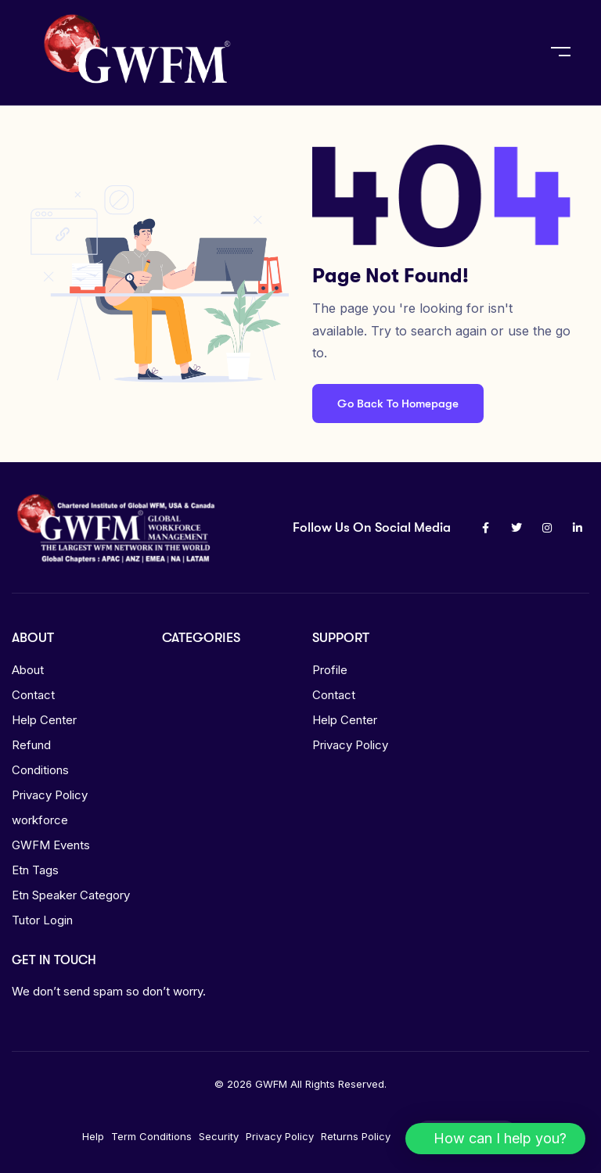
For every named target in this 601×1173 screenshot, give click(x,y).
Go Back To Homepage (398, 403)
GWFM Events (51, 845)
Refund (31, 744)
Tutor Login (42, 920)
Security (219, 1136)
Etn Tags (35, 870)
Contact (33, 694)
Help (93, 1136)
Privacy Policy (50, 794)
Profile (329, 669)
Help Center (44, 719)
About (28, 669)
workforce (40, 819)
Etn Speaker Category (71, 895)
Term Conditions (151, 1136)
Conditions (40, 769)
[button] (495, 1138)
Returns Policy (355, 1136)
